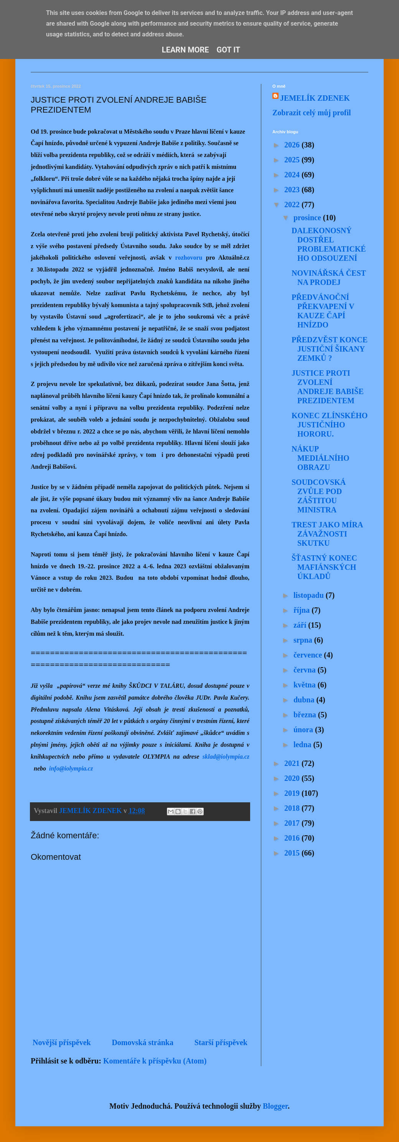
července (308, 655)
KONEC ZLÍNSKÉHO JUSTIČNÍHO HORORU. (330, 424)
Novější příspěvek (62, 1042)
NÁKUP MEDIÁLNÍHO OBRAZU (321, 458)
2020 (293, 778)
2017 (293, 823)
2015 (293, 853)
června (305, 670)
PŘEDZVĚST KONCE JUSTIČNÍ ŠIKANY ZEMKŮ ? (330, 348)
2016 (293, 838)
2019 (293, 793)
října (302, 610)
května (305, 685)
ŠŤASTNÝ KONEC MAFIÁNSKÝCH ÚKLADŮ (324, 567)
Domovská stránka (142, 1042)
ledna (303, 744)
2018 (293, 808)
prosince (308, 217)
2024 (293, 174)
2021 (293, 763)
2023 (293, 189)
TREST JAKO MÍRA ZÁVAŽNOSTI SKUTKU (327, 533)
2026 (293, 145)
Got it (229, 49)
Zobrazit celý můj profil (311, 112)
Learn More (185, 49)
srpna (303, 640)
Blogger (275, 1106)
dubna (305, 699)
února (304, 729)
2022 (293, 204)
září (300, 625)
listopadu (309, 595)
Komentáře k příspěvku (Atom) (154, 1061)
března (305, 714)
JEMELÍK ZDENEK (315, 98)
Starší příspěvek (221, 1042)
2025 (293, 159)
